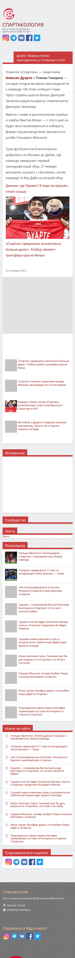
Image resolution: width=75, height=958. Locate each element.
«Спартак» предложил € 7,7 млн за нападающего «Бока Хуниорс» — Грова (41, 572)
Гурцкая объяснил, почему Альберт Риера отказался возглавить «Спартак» (43, 675)
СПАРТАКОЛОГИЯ (23, 24)
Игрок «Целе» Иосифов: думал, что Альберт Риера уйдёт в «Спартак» (44, 692)
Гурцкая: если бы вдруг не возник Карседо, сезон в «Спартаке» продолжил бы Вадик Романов (44, 625)
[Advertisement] (38, 305)
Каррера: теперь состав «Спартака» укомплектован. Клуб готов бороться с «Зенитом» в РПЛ (40, 405)
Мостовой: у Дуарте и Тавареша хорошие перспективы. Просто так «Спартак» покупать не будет (42, 426)
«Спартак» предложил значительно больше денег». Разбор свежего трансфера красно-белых (33, 249)
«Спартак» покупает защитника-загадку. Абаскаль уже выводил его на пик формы (42, 383)
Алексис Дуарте (19, 78)
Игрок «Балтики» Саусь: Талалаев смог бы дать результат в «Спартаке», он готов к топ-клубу (43, 659)
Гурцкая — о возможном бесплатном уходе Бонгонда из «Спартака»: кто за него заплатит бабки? (44, 608)
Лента (6, 536)
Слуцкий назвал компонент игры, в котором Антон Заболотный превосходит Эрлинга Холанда (43, 642)
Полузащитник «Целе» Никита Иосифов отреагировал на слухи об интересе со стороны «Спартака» (42, 711)
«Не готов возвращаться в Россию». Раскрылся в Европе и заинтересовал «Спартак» (40, 591)
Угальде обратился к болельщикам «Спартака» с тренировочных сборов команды (40, 556)
